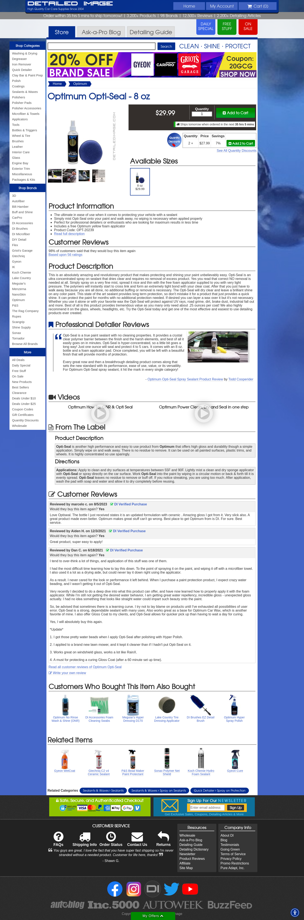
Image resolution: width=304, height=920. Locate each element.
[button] (295, 912)
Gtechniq (18, 256)
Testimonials (229, 845)
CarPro (17, 217)
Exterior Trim (21, 168)
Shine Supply (21, 327)
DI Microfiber (21, 234)
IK (13, 267)
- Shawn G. (111, 861)
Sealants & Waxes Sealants (103, 790)
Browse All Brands (25, 344)
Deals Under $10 (24, 398)
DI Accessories (22, 223)
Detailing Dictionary (194, 849)
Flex (15, 245)
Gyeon (16, 261)
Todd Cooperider (240, 379)
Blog (223, 840)
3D (14, 195)
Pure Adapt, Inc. (232, 868)
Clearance (19, 393)
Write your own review (67, 673)
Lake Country (21, 278)
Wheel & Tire (21, 135)
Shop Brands (28, 188)
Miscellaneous (22, 174)
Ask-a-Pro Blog (190, 840)
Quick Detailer (22, 70)
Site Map (186, 868)
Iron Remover (21, 64)
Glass (16, 157)
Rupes (16, 316)
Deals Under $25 (24, 404)
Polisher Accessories (26, 108)
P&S (15, 305)
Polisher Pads (22, 102)
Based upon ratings (65, 254)
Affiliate (184, 863)
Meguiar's (19, 283)
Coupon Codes (22, 409)
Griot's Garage (22, 250)
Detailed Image (70, 3)
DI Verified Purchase (128, 504)
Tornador (18, 338)
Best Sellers (20, 387)
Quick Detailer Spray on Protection (220, 790)
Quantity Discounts (25, 420)
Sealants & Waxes (25, 92)
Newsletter (187, 854)
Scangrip (18, 322)
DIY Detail (19, 239)
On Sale (17, 376)
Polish (16, 81)
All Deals (18, 360)
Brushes (18, 141)
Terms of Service (233, 854)
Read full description (69, 234)
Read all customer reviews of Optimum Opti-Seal (85, 667)
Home (189, 6)
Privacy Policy (231, 858)
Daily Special (21, 365)
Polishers (18, 97)
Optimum (18, 300)
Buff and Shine (22, 212)
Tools (15, 124)
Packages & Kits (23, 179)
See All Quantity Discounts (236, 150)
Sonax (16, 333)
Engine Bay (20, 163)
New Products (22, 382)
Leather (17, 146)
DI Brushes (20, 228)
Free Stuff (19, 371)
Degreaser (19, 59)
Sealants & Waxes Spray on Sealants (159, 790)
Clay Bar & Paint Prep (27, 75)
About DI (226, 835)
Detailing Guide (190, 845)
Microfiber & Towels (25, 113)
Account (222, 6)
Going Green (230, 849)
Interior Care (21, 152)
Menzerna (19, 289)
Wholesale (19, 425)
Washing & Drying (24, 53)
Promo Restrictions (234, 863)
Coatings (18, 86)
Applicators (20, 119)
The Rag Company (25, 311)
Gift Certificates (23, 415)
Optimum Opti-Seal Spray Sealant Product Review (185, 379)
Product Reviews (192, 858)
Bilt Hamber (20, 206)
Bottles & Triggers (24, 130)
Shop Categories (27, 45)
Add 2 (241, 143)
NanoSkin (19, 294)
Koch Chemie (21, 272)
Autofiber (18, 201)
